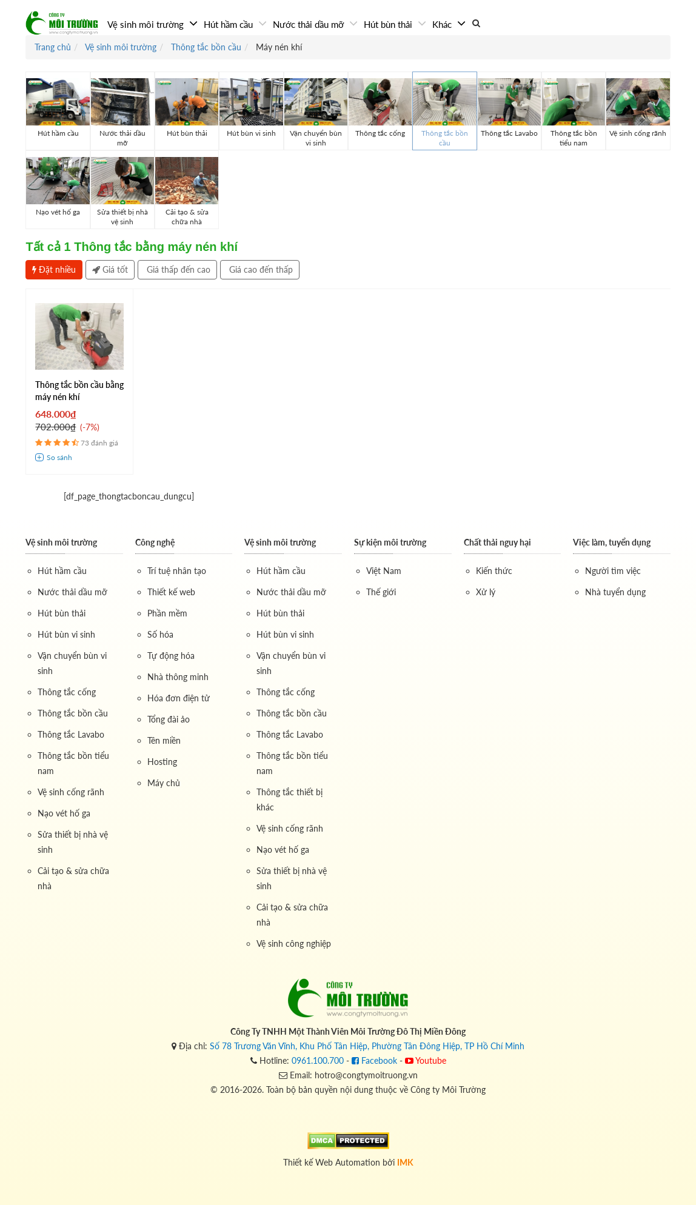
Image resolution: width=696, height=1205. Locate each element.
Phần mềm (167, 613)
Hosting (162, 761)
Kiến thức (494, 571)
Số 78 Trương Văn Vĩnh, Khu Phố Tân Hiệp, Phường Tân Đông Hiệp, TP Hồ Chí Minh (367, 1046)
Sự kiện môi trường (390, 542)
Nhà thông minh (178, 677)
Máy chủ (163, 783)
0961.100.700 (318, 1060)
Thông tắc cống (67, 692)
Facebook (374, 1060)
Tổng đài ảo (168, 719)
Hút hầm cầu (229, 24)
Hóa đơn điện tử (178, 698)
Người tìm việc (613, 571)
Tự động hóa (171, 655)
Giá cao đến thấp (260, 269)
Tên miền (164, 740)
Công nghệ (155, 542)
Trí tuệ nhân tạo (176, 571)
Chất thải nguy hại (497, 542)
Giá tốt (110, 269)
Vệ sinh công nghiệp (293, 943)
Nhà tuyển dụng (615, 592)
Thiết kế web (171, 592)
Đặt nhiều (54, 269)
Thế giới (381, 592)
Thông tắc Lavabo (71, 734)
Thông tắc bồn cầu (73, 713)
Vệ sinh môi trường (146, 24)
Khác (443, 24)
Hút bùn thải (389, 24)
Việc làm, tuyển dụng (612, 542)
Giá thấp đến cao (177, 269)
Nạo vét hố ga (64, 813)
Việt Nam (383, 571)
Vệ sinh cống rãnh (71, 792)
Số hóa (160, 634)
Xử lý (485, 592)
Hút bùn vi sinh (66, 634)
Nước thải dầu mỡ (309, 24)
